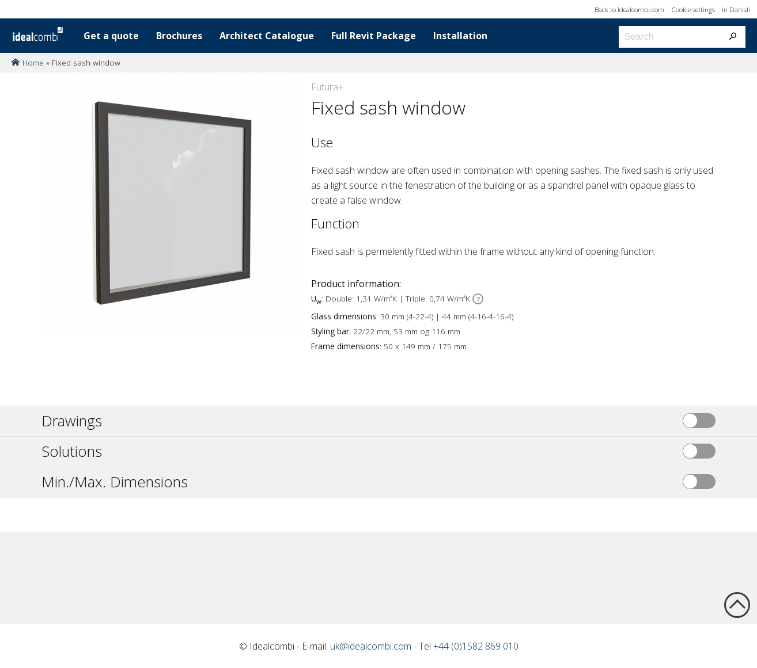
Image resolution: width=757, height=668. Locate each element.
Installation (460, 35)
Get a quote (111, 35)
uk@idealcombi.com (370, 646)
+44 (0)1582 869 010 (475, 646)
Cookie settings (693, 9)
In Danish (736, 9)
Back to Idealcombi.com (629, 9)
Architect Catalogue (266, 35)
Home (33, 62)
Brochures (179, 35)
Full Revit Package (373, 35)
